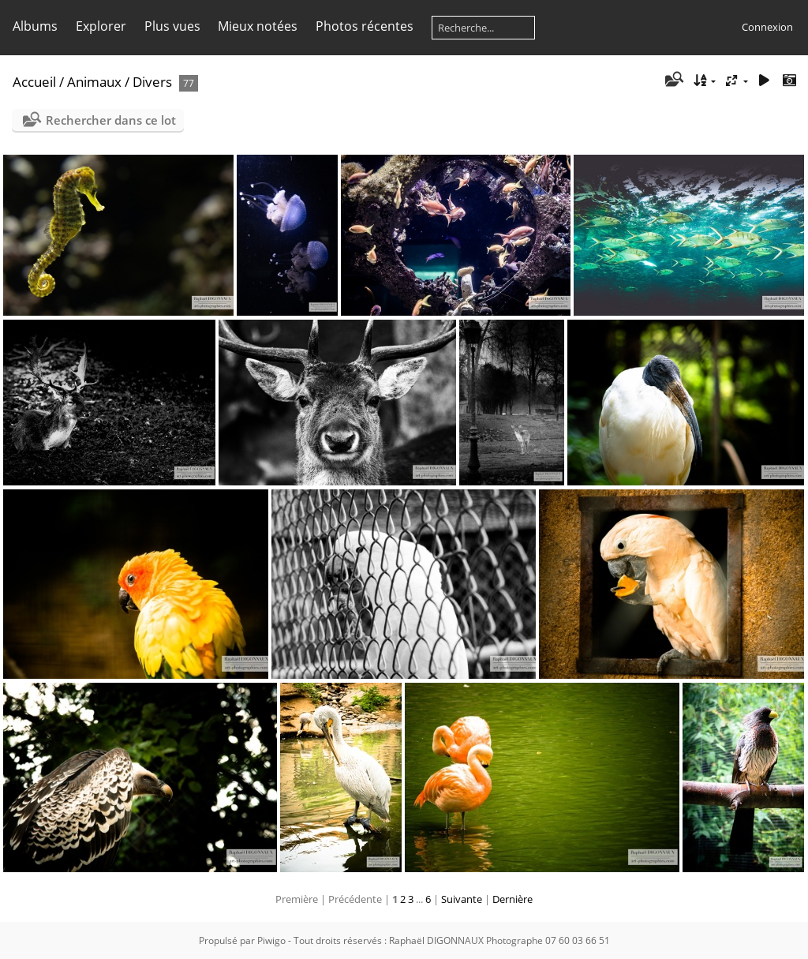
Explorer (101, 26)
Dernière (512, 899)
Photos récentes (364, 26)
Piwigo (271, 940)
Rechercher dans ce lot (111, 120)
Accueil (34, 82)
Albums (35, 26)
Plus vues (172, 26)
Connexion (767, 27)
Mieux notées (257, 26)
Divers (152, 82)
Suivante (461, 899)
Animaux (94, 82)
